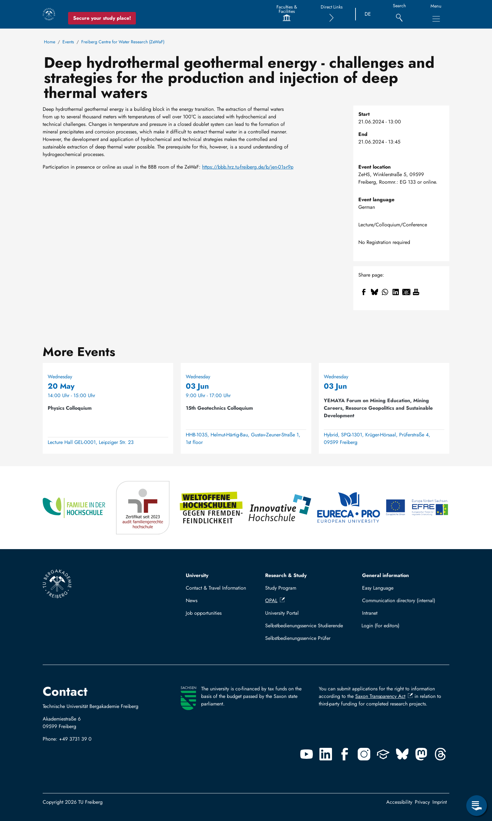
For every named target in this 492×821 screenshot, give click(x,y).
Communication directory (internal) (398, 600)
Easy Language (377, 587)
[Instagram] (364, 754)
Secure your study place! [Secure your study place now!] (102, 18)
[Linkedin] (325, 754)
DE (368, 14)
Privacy (422, 802)
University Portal (282, 613)
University (197, 575)
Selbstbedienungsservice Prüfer (297, 638)
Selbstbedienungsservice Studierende (304, 625)
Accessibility (399, 802)
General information (385, 575)
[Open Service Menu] (476, 805)
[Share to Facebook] (364, 292)
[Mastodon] (421, 754)
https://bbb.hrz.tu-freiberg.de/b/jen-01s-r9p (247, 166)
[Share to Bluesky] (374, 292)
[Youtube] (306, 754)
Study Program (280, 587)
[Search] (399, 14)
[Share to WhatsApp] (385, 292)
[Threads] (440, 754)
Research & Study (286, 575)
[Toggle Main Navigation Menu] (436, 19)
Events (68, 42)
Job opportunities (204, 613)
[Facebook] (345, 754)
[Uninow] (383, 754)
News (191, 600)
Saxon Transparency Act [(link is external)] (384, 696)
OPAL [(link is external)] (275, 600)
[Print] (416, 292)
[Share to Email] (406, 292)
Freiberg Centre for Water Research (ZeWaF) (122, 42)
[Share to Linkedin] (396, 292)
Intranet (369, 613)
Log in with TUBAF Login (403, 625)
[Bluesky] (402, 754)
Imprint (439, 802)
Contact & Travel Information (216, 587)
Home (49, 42)
